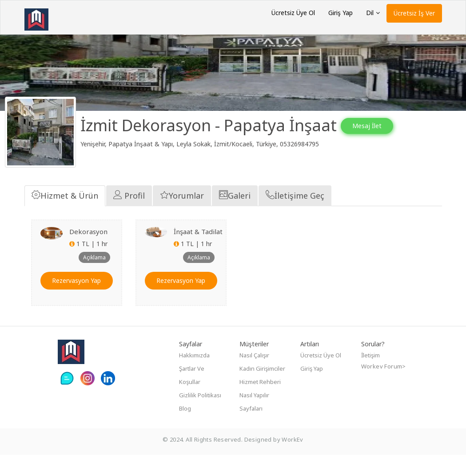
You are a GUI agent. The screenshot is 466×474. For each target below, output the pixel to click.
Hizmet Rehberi (260, 401)
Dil (373, 12)
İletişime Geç (295, 214)
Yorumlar (182, 214)
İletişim (370, 374)
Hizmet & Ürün (65, 214)
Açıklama (94, 276)
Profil (129, 214)
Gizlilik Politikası (200, 414)
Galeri (235, 214)
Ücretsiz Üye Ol (293, 12)
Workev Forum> (383, 385)
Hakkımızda (194, 374)
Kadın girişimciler (262, 388)
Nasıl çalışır (254, 374)
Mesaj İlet (377, 125)
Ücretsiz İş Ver (414, 13)
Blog (185, 427)
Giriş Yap (340, 12)
